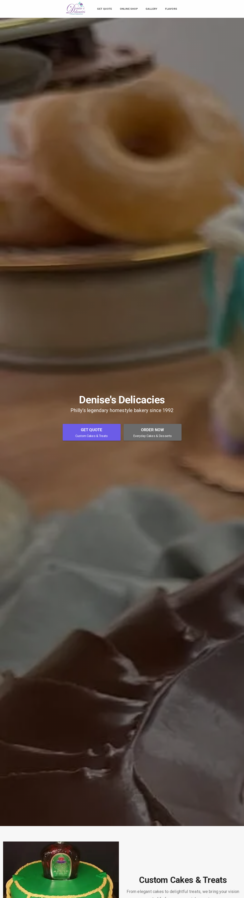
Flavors (171, 8)
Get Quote (105, 8)
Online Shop (128, 8)
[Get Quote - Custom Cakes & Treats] (92, 432)
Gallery (151, 8)
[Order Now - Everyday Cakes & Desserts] (153, 432)
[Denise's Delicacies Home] (76, 14)
